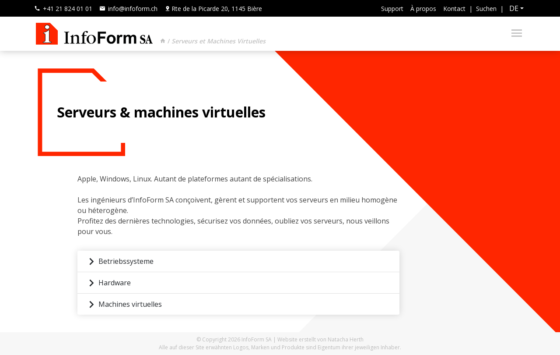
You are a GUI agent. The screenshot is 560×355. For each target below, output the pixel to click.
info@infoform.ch (128, 8)
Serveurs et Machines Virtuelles (219, 41)
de (513, 8)
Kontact (454, 8)
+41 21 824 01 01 (63, 8)
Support (392, 8)
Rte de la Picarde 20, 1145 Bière (213, 8)
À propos (423, 8)
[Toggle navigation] (514, 33)
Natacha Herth (346, 339)
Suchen (486, 8)
